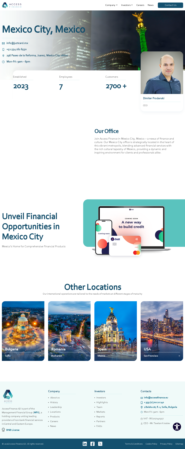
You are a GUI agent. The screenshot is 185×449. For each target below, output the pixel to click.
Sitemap (179, 444)
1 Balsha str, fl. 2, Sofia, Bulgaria (159, 406)
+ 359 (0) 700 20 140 (152, 402)
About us (55, 397)
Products (55, 416)
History (54, 402)
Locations (55, 411)
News (150, 4)
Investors (126, 4)
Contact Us (170, 4)
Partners (100, 421)
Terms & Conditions (134, 444)
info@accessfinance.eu (154, 397)
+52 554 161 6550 (14, 49)
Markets (100, 411)
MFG (36, 412)
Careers (140, 4)
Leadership (56, 406)
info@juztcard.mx (15, 43)
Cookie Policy (151, 444)
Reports (100, 416)
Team (99, 406)
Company (110, 4)
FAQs (99, 425)
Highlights (102, 402)
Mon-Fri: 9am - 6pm (16, 61)
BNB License (10, 429)
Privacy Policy (166, 444)
